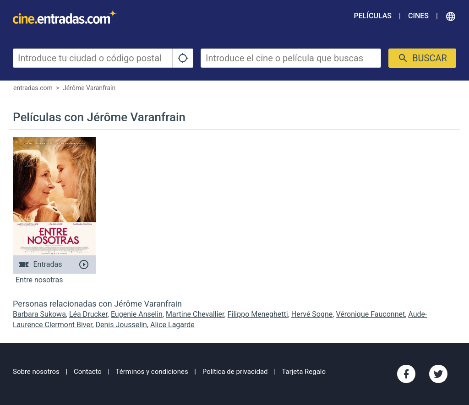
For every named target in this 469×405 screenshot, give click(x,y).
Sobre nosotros (36, 371)
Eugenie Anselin (137, 314)
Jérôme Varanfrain (89, 88)
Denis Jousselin (121, 324)
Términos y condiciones (152, 371)
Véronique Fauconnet (370, 314)
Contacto (88, 371)
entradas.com (33, 88)
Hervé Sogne (312, 314)
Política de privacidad (235, 371)
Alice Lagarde (172, 324)
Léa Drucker (88, 314)
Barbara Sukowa (39, 314)
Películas (373, 15)
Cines (418, 15)
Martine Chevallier (195, 314)
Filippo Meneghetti (258, 314)
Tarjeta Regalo (304, 371)
